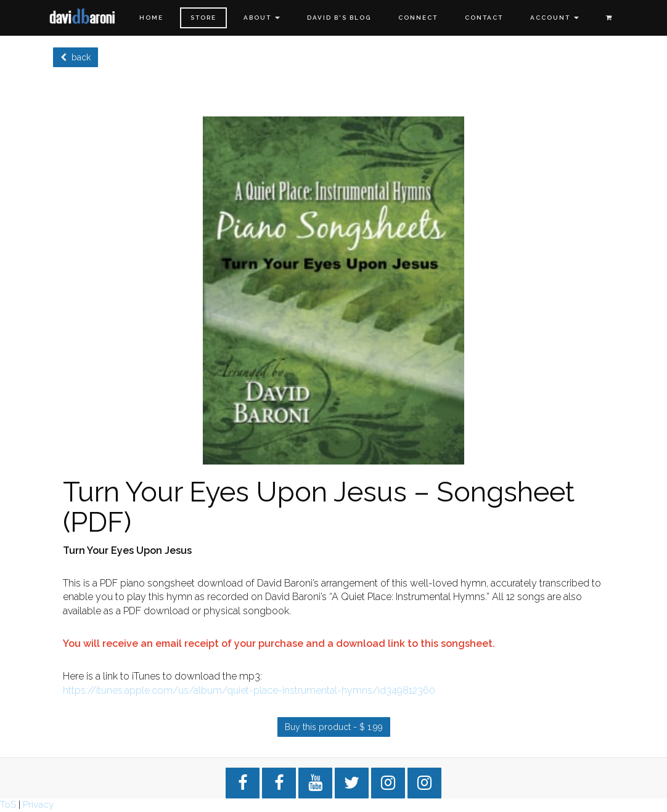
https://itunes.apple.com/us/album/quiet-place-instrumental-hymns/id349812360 (249, 690)
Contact (484, 17)
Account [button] (554, 17)
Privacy (38, 804)
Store (203, 17)
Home (151, 17)
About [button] (261, 17)
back (75, 57)
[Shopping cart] (609, 17)
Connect (418, 17)
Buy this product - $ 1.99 (334, 727)
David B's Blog (339, 17)
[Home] (82, 16)
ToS (8, 804)
